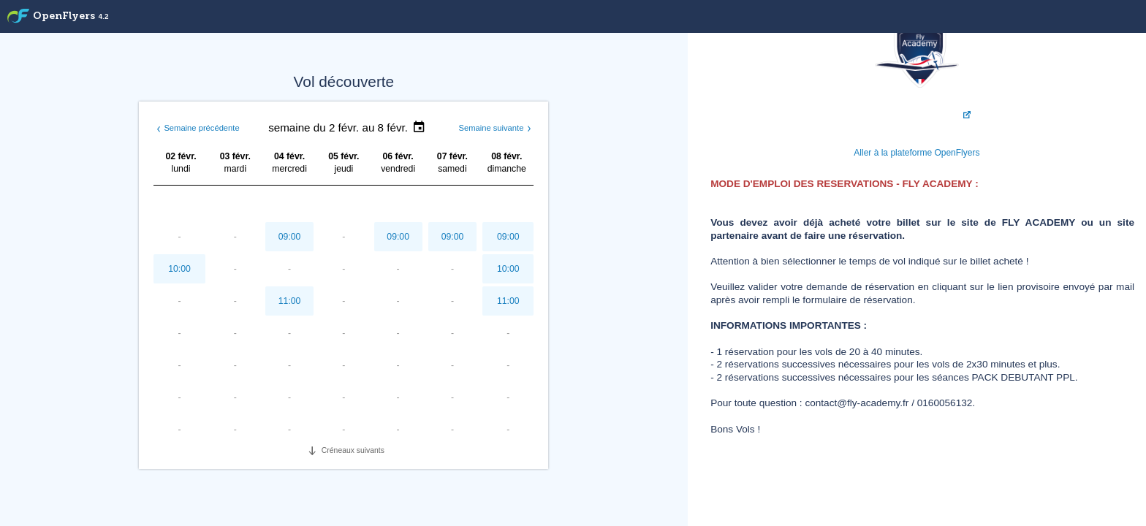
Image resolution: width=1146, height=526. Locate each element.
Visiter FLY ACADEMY (915, 115)
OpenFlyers (71, 16)
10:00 (179, 269)
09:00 (289, 237)
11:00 (289, 301)
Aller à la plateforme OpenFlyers (916, 153)
